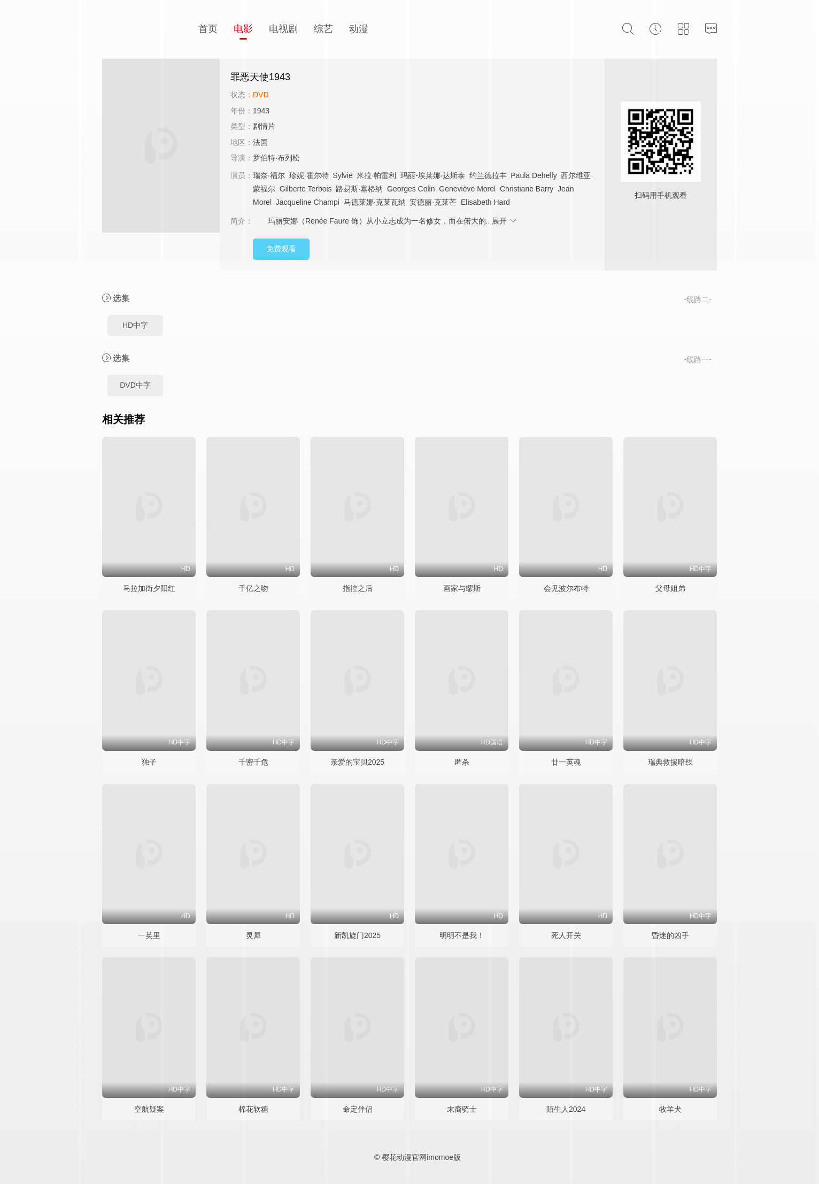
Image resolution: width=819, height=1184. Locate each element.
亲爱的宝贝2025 (357, 762)
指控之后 (358, 588)
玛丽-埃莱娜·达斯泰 (432, 175)
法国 (260, 142)
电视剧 (283, 29)
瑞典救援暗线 (670, 762)
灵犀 (253, 935)
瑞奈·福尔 (269, 175)
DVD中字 (135, 385)
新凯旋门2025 (357, 935)
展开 (504, 221)
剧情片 (264, 126)
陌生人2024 (565, 1109)
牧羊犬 (670, 1109)
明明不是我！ (461, 935)
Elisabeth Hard (485, 202)
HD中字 (135, 325)
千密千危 (253, 762)
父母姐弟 (670, 588)
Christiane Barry (526, 188)
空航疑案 (149, 1109)
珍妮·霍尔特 (309, 175)
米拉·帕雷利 (376, 175)
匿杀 (461, 762)
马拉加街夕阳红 (149, 588)
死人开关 (566, 935)
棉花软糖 (253, 1109)
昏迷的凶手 (670, 935)
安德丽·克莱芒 (433, 202)
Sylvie (342, 175)
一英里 (149, 935)
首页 (208, 29)
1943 (261, 110)
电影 (243, 29)
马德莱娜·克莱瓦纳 (375, 202)
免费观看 (281, 248)
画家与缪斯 (462, 588)
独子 (149, 762)
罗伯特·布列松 (276, 157)
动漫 (358, 29)
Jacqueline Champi (307, 202)
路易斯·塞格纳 (359, 188)
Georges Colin (411, 188)
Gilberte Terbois (306, 188)
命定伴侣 (358, 1109)
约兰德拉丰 (488, 175)
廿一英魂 (566, 762)
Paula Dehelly (534, 175)
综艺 (323, 29)
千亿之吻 (253, 588)
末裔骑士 (462, 1109)
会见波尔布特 (566, 588)
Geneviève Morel (467, 188)
